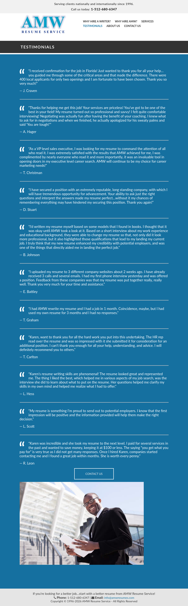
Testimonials (92, 26)
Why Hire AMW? (126, 21)
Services (147, 21)
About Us (113, 26)
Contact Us (132, 26)
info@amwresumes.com (119, 597)
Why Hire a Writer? (97, 21)
